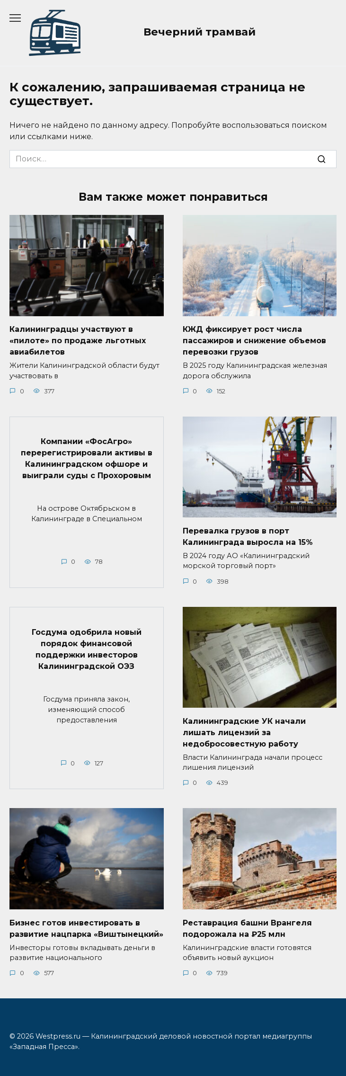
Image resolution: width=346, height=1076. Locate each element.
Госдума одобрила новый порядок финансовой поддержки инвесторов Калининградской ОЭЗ (87, 648)
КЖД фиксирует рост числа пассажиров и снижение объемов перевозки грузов (254, 340)
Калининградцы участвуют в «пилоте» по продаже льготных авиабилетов (77, 340)
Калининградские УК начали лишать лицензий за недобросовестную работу (244, 732)
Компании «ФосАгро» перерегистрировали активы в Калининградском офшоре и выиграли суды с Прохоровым (86, 458)
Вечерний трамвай (199, 31)
